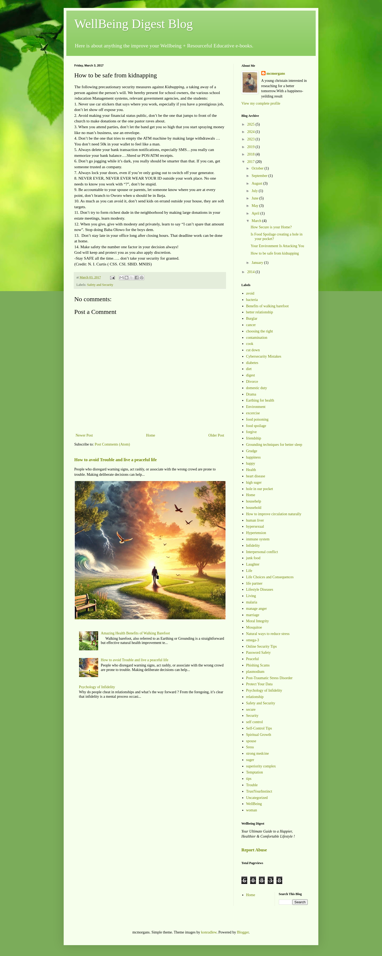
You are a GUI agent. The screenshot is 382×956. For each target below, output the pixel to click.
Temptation (254, 772)
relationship (255, 697)
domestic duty (256, 388)
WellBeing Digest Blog (133, 24)
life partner (254, 583)
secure (251, 710)
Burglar (252, 319)
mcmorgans (276, 73)
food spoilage (256, 426)
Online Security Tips (261, 646)
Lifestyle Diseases (259, 590)
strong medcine (257, 753)
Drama (251, 394)
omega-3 (252, 640)
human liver (255, 520)
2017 (251, 162)
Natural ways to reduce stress (268, 634)
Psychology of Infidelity (97, 687)
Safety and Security (100, 285)
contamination (256, 338)
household (254, 508)
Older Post (216, 435)
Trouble (252, 785)
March (256, 221)
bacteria (252, 300)
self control (254, 722)
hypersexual (255, 526)
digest (250, 375)
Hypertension (256, 533)
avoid (250, 293)
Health (251, 470)
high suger (254, 482)
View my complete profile (260, 103)
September (259, 176)
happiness (253, 457)
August (257, 183)
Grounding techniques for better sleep (274, 445)
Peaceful (252, 659)
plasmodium (255, 672)
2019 (251, 147)
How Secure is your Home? (271, 227)
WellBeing (254, 804)
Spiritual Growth (258, 735)
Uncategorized (257, 798)
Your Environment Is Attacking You (277, 246)
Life (249, 571)
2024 (251, 132)
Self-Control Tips (259, 728)
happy (250, 463)
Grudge (251, 451)
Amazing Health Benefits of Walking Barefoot (135, 633)
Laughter (253, 564)
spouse (251, 741)
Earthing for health (260, 400)
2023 (251, 139)
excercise (253, 413)
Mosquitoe (254, 627)
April (255, 213)
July (255, 191)
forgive (251, 432)
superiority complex (261, 766)
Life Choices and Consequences (270, 577)
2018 (251, 154)
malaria (251, 602)
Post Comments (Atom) (112, 444)
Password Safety (258, 653)
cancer (251, 325)
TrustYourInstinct (259, 791)
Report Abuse (254, 849)
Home (150, 435)
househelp (253, 501)
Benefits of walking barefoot (267, 306)
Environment (256, 407)
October (257, 168)
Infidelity (253, 546)
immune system (258, 539)
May (255, 206)
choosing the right (259, 331)
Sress (250, 747)
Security (252, 716)
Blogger (243, 932)
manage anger (256, 609)
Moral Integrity (257, 621)
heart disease (255, 476)
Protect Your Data (259, 684)
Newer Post (84, 435)
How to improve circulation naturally (273, 514)
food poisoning (257, 419)
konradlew (208, 932)
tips (248, 779)
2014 (251, 272)
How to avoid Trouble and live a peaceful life (115, 459)
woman (251, 810)
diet (249, 369)
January (257, 263)
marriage (252, 615)
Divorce (252, 382)
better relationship (259, 312)
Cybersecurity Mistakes (263, 356)
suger (250, 760)
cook (249, 344)
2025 (251, 124)
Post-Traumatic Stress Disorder (269, 678)
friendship (253, 438)
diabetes (252, 363)
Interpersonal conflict (262, 552)
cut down (253, 350)
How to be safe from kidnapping (275, 253)
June (255, 198)
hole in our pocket (259, 489)
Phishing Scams (258, 665)
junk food (253, 558)
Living (251, 596)
